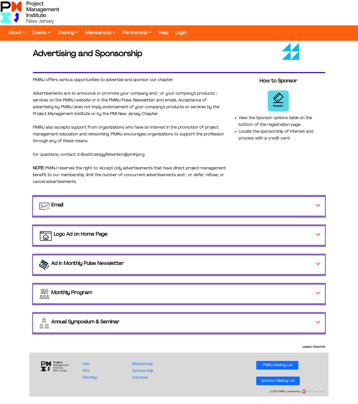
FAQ (85, 371)
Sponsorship (142, 371)
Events (39, 33)
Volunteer (140, 378)
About (14, 33)
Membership (98, 33)
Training (66, 33)
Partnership (135, 33)
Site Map (90, 378)
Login (180, 33)
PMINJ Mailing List (277, 365)
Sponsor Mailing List (278, 381)
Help (163, 33)
